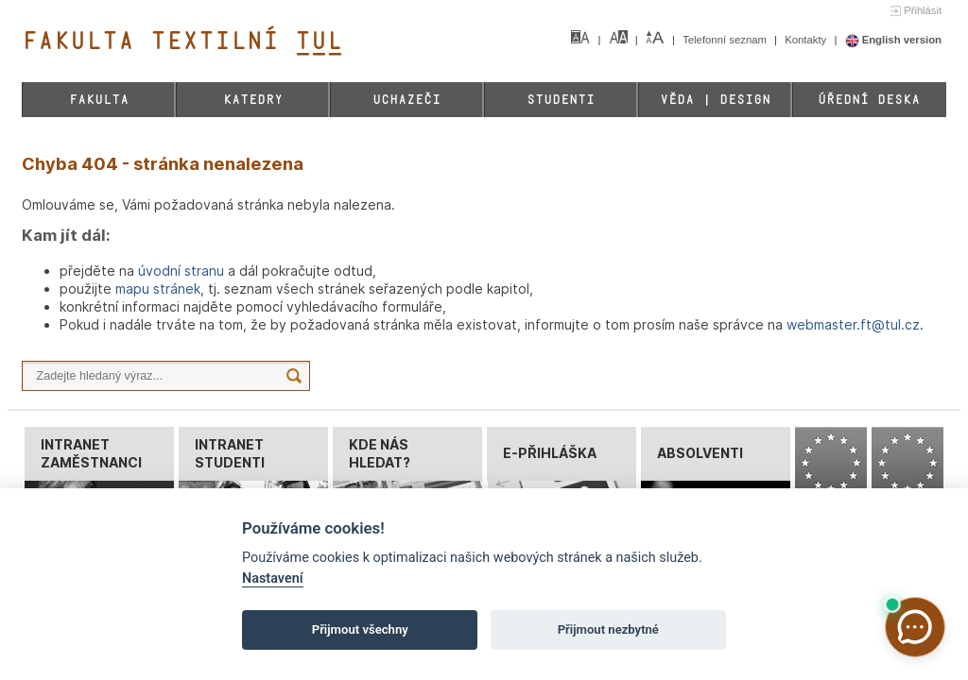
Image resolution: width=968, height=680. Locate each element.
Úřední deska (869, 100)
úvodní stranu (181, 271)
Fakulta (99, 100)
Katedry (253, 100)
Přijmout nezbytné (608, 629)
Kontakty (807, 39)
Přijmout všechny (360, 629)
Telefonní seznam (726, 39)
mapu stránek (157, 288)
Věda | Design (715, 100)
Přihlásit (923, 10)
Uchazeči (406, 100)
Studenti (561, 100)
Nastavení (272, 578)
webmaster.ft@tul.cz (853, 324)
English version (893, 39)
